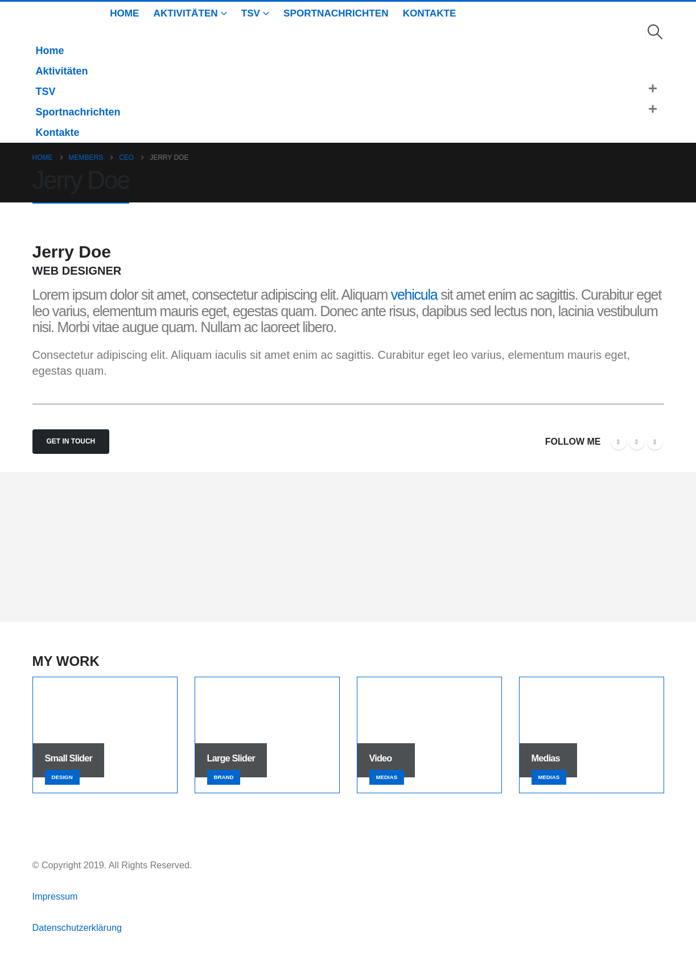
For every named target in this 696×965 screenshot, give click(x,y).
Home (124, 13)
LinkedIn (655, 442)
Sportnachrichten (336, 13)
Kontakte (429, 13)
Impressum (56, 896)
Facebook (619, 442)
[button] (655, 32)
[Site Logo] (48, 21)
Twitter (637, 442)
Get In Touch (71, 441)
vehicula (414, 295)
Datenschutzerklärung (77, 927)
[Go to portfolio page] (105, 735)
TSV (250, 13)
